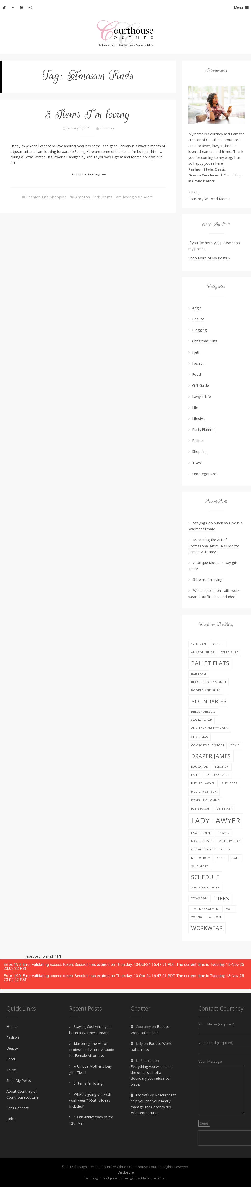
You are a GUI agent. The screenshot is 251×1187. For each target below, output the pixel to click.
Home (11, 1026)
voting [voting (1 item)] (196, 917)
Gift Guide (200, 385)
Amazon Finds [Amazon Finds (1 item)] (202, 652)
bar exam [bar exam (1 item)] (198, 673)
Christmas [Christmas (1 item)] (199, 737)
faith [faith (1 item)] (195, 775)
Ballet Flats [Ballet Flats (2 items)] (210, 663)
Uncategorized (204, 473)
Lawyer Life (201, 396)
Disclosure (125, 1172)
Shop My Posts (18, 1080)
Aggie (196, 307)
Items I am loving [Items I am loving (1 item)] (205, 800)
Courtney (107, 128)
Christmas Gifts (204, 340)
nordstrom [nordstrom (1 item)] (200, 858)
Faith (196, 352)
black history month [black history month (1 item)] (208, 682)
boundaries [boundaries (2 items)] (208, 701)
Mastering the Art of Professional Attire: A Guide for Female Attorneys (213, 545)
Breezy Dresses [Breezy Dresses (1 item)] (203, 711)
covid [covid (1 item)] (235, 745)
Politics (198, 440)
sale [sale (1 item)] (235, 858)
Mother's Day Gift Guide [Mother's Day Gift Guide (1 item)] (210, 849)
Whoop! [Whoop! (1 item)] (215, 917)
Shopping (58, 197)
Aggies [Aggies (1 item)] (218, 644)
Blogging (199, 329)
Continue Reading (86, 174)
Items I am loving (118, 197)
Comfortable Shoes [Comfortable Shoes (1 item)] (207, 745)
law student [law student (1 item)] (201, 833)
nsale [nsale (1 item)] (221, 858)
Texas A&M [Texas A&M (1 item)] (199, 898)
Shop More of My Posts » (209, 257)
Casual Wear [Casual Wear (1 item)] (201, 720)
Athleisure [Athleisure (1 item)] (229, 652)
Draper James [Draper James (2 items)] (211, 756)
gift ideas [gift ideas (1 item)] (229, 783)
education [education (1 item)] (199, 766)
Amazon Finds (88, 197)
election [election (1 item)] (222, 766)
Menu (242, 7)
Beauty (198, 318)
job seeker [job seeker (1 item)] (224, 808)
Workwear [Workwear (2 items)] (207, 928)
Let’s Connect (17, 1107)
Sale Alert (143, 197)
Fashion (33, 197)
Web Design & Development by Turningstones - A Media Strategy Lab (126, 1178)
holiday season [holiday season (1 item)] (204, 791)
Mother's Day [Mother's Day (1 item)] (229, 841)
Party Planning (204, 429)
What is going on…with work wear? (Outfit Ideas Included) (90, 1100)
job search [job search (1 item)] (200, 808)
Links (10, 1118)
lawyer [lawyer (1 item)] (223, 833)
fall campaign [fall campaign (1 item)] (218, 775)
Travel (197, 462)
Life (45, 197)
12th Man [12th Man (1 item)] (198, 644)
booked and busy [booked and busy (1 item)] (205, 690)
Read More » (220, 198)
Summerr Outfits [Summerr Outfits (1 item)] (205, 887)
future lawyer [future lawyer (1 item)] (203, 783)
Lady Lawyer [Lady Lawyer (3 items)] (215, 820)
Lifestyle (199, 418)
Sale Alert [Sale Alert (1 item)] (199, 866)
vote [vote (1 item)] (230, 909)
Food (196, 374)
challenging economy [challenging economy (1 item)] (209, 728)
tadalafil (142, 1094)
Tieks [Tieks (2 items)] (221, 898)
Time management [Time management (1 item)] (205, 909)
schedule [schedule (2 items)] (205, 877)
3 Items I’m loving (88, 114)
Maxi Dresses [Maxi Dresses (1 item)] (201, 841)
